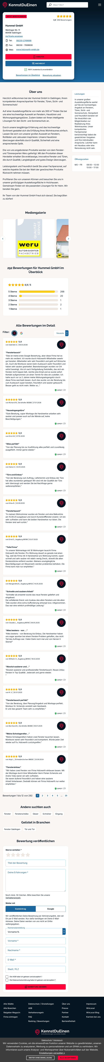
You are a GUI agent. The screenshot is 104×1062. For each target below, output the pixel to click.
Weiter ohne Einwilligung (40, 1058)
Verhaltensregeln (13, 898)
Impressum (91, 1004)
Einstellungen (48, 1004)
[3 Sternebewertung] (18, 855)
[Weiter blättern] (68, 238)
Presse (65, 1008)
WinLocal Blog (92, 1012)
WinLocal (90, 1008)
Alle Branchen (10, 1008)
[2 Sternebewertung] (13, 855)
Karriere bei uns (93, 1017)
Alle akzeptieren (68, 1058)
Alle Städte (9, 1004)
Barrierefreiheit (68, 1021)
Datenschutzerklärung (21, 980)
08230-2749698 (23, 40)
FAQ (30, 1017)
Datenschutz (34, 1004)
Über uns (66, 1004)
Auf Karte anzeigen (14, 36)
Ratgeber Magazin (12, 1012)
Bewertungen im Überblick (28, 75)
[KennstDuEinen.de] (20, 5)
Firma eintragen (11, 1017)
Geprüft (60, 390)
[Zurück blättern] (2, 238)
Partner (65, 1012)
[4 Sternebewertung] (23, 855)
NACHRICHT (38, 63)
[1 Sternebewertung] (8, 855)
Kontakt (65, 1017)
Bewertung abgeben (52, 75)
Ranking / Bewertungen (38, 1021)
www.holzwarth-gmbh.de (27, 49)
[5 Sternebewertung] (28, 855)
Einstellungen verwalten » (52, 1053)
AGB (14, 977)
